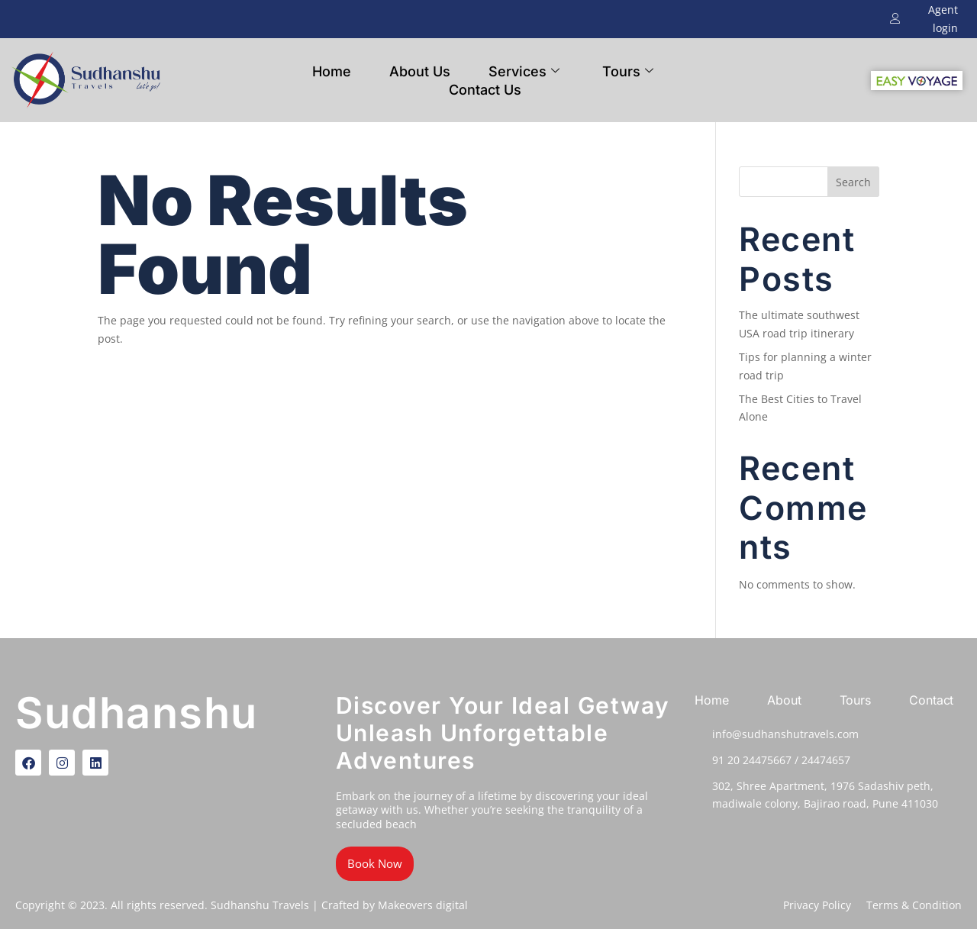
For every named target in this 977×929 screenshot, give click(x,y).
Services (523, 72)
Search (853, 182)
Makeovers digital (423, 905)
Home (331, 71)
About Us (419, 71)
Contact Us (485, 90)
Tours (627, 72)
